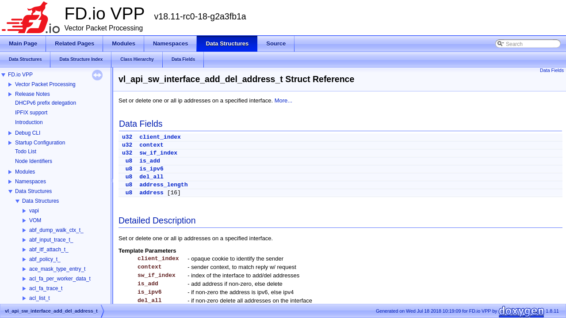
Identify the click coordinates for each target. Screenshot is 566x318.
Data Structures (33, 191)
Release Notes (32, 94)
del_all (151, 177)
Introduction (29, 122)
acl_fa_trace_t (45, 288)
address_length (163, 185)
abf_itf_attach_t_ (49, 249)
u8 (129, 161)
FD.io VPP (20, 75)
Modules (25, 172)
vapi (34, 211)
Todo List (25, 151)
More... (283, 100)
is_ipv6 (151, 169)
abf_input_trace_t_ (51, 240)
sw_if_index (158, 153)
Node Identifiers (33, 161)
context (151, 145)
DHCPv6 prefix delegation (45, 103)
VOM (35, 220)
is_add (149, 161)
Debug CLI (27, 133)
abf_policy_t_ (45, 259)
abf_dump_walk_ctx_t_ (56, 230)
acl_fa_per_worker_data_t (60, 279)
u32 (127, 137)
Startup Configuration (40, 143)
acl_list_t (39, 298)
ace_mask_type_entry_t (57, 269)
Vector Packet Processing (45, 84)
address (151, 192)
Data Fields (552, 70)
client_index (160, 137)
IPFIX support (31, 113)
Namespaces (30, 181)
